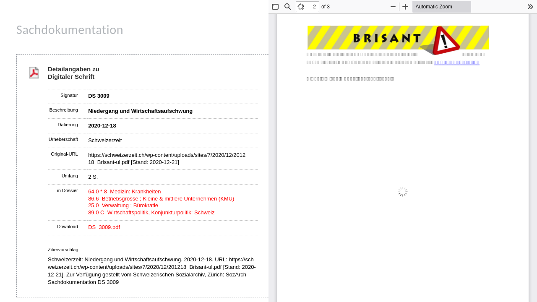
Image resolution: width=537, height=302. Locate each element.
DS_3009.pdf (104, 227)
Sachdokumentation (69, 29)
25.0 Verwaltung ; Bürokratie (123, 205)
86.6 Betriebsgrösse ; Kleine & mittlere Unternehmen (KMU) (161, 198)
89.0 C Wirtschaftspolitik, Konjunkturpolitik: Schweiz (151, 212)
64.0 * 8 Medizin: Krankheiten (124, 191)
